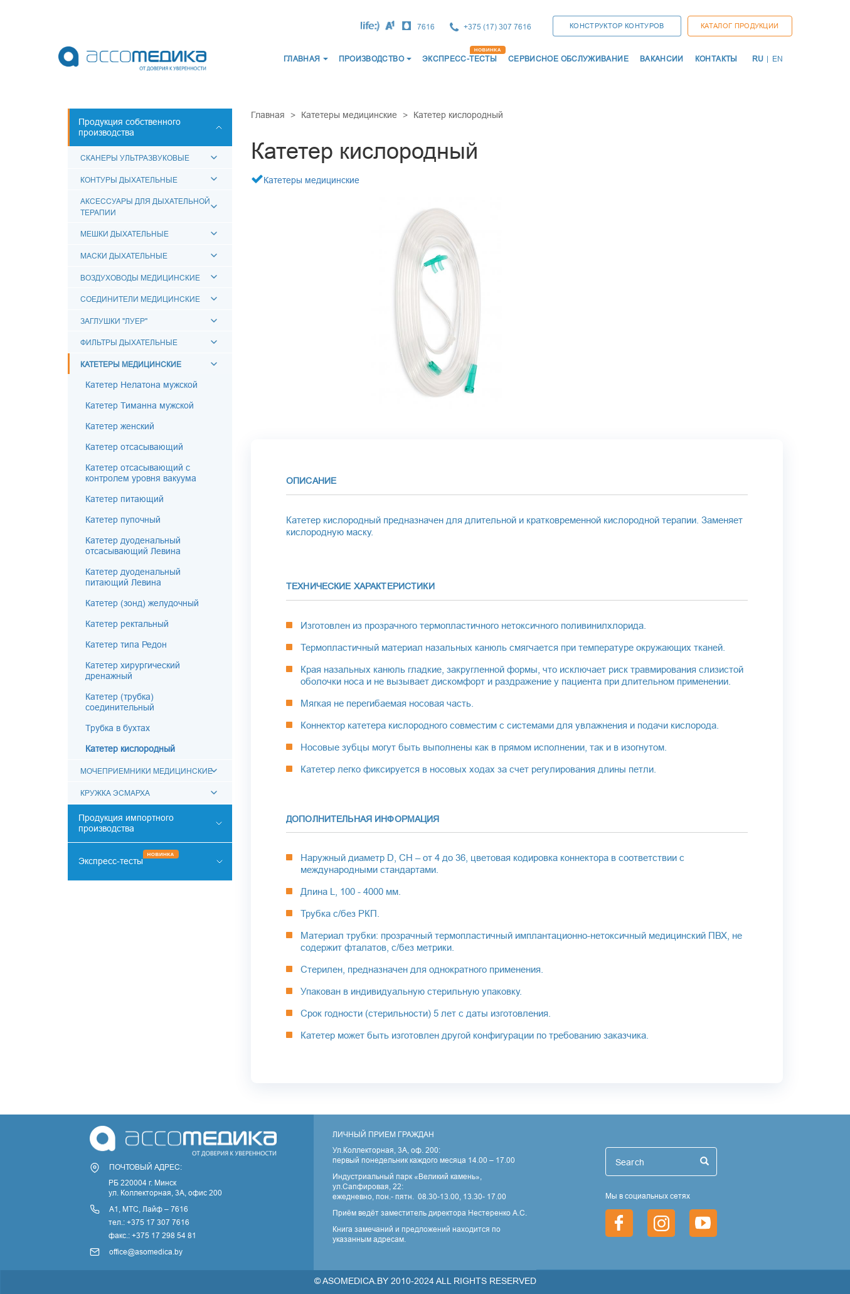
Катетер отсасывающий (134, 447)
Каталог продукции (740, 25)
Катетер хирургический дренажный (132, 670)
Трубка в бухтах (117, 728)
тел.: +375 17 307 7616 (149, 1222)
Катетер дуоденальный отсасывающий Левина (133, 545)
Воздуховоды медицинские (140, 277)
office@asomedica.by (146, 1251)
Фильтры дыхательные (129, 342)
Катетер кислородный (130, 749)
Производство (371, 58)
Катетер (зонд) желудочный (142, 603)
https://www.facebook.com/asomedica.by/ (619, 1223)
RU (758, 58)
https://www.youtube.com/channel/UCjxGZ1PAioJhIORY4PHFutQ (703, 1223)
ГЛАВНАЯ (302, 58)
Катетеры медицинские (130, 364)
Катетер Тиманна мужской (139, 405)
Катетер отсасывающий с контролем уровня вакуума (140, 473)
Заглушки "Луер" (113, 321)
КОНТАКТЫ (716, 58)
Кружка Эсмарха (115, 793)
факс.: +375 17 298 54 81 (152, 1235)
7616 (426, 26)
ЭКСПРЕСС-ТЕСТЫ (459, 58)
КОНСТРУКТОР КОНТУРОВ (617, 25)
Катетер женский (119, 426)
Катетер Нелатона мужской (141, 385)
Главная (268, 115)
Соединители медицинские (140, 299)
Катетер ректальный (127, 624)
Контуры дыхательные (129, 179)
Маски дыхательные (123, 255)
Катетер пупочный (123, 520)
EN (778, 58)
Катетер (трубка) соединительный (119, 702)
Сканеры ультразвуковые (134, 158)
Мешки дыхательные (124, 233)
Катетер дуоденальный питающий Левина (133, 577)
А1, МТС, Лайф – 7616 (148, 1209)
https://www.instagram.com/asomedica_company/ (661, 1223)
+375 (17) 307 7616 (497, 26)
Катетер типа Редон (126, 644)
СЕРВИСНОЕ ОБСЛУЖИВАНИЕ (568, 58)
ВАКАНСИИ (662, 58)
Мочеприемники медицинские (146, 771)
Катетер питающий (124, 499)
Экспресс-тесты (110, 861)
